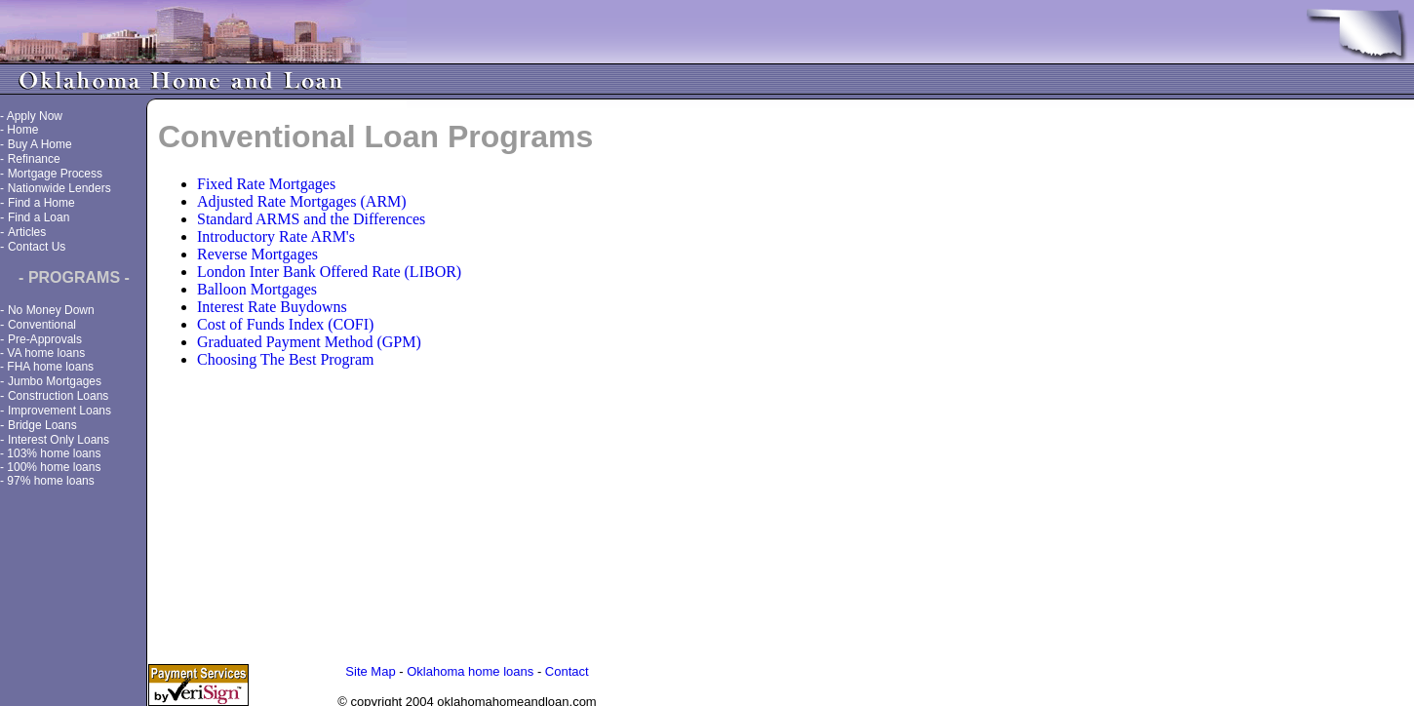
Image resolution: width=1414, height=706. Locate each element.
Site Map (370, 668)
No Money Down (51, 310)
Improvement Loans (59, 410)
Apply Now (34, 116)
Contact (567, 668)
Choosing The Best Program (285, 359)
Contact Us (36, 247)
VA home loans (46, 353)
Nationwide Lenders (59, 188)
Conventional (42, 325)
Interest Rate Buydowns (272, 306)
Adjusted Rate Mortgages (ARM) (302, 201)
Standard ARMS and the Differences (311, 219)
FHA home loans (50, 366)
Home (22, 130)
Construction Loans (58, 396)
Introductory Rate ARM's (276, 236)
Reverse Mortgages (257, 254)
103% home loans (53, 453)
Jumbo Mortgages (54, 381)
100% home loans (53, 467)
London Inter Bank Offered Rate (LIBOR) (329, 271)
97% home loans (50, 481)
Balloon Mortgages (257, 289)
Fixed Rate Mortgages (266, 184)
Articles (27, 232)
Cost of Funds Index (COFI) (285, 324)
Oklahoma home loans (470, 668)
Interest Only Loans (58, 440)
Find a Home (41, 203)
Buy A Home (40, 144)
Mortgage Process (55, 173)
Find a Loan (38, 217)
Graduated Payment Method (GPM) (309, 341)
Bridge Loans (42, 425)
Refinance (34, 159)
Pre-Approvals (45, 339)
